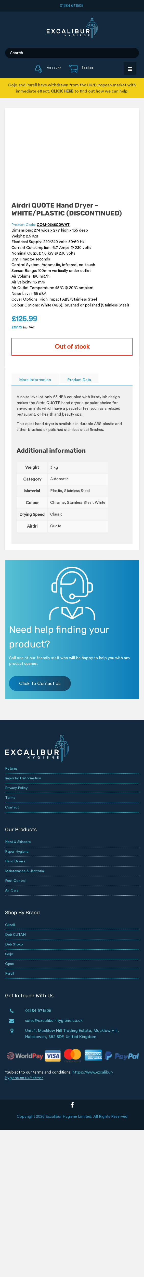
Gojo (9, 954)
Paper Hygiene (17, 851)
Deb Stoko (14, 944)
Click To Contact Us (40, 683)
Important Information (23, 778)
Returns (11, 768)
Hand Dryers (15, 861)
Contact (12, 807)
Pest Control (15, 881)
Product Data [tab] (79, 380)
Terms (10, 798)
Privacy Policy (16, 788)
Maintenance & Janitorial (25, 871)
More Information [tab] (35, 380)
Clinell (10, 925)
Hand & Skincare (18, 842)
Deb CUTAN (15, 935)
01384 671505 (71, 6)
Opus (9, 964)
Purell (9, 973)
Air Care (12, 890)
